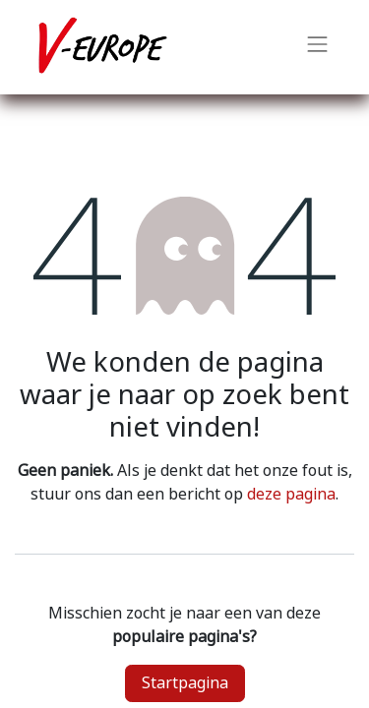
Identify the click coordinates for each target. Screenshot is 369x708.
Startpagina (185, 683)
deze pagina (291, 494)
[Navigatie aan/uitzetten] (317, 47)
